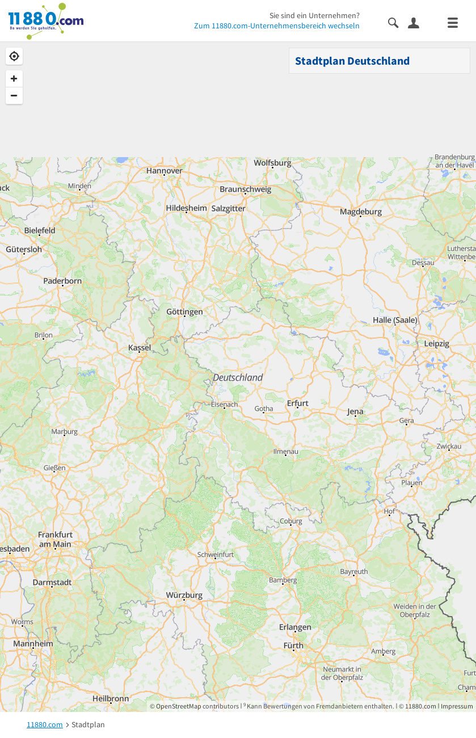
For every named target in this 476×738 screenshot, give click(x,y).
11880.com (420, 706)
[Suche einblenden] (398, 22)
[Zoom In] (14, 78)
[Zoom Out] (14, 95)
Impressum (457, 706)
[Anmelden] (418, 22)
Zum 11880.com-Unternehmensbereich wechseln (277, 25)
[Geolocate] (14, 56)
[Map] (238, 377)
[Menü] (457, 22)
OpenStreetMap (178, 706)
